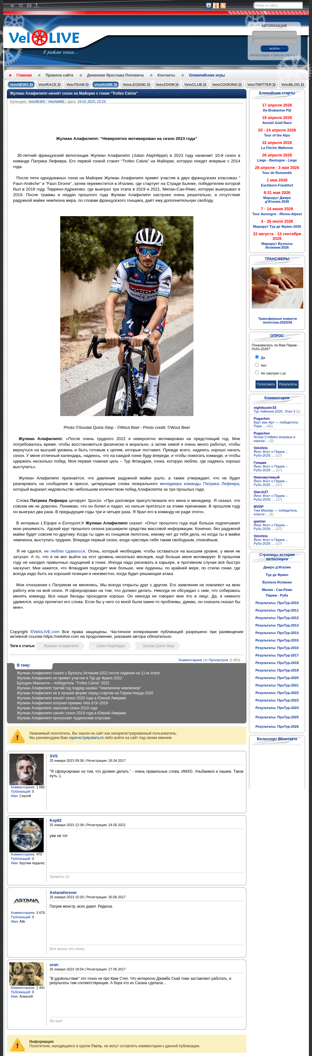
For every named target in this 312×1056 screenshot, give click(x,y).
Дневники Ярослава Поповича (115, 75)
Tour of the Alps (277, 135)
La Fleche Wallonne (277, 148)
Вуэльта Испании (277, 582)
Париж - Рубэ (277, 595)
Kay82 (55, 820)
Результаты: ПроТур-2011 (277, 610)
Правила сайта (59, 75)
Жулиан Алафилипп (61, 646)
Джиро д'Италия (277, 567)
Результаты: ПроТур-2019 (277, 670)
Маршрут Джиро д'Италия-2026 (277, 199)
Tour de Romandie (277, 173)
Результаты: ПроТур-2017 (277, 655)
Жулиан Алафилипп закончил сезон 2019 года (57, 708)
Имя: (14, 796)
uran (54, 964)
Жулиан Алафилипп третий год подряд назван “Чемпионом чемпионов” (79, 688)
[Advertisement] (156, 121)
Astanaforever (63, 892)
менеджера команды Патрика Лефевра (199, 483)
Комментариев (190, 660)
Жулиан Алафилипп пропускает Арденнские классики (63, 718)
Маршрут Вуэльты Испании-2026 (277, 245)
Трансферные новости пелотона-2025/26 (277, 320)
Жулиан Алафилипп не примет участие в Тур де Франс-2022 (69, 678)
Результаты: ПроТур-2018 (277, 663)
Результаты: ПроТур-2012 (277, 618)
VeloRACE (47, 84)
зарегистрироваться (86, 738)
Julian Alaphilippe (110, 646)
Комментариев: (23, 787)
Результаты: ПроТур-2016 (277, 648)
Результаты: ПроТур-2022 (277, 693)
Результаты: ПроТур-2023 (277, 700)
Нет (263, 365)
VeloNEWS (19, 84)
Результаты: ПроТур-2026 (277, 726)
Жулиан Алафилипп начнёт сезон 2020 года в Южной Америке (71, 698)
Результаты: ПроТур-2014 (277, 633)
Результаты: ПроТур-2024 (277, 708)
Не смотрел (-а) (273, 373)
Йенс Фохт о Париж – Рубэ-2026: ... (270, 453)
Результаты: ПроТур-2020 (277, 678)
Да (262, 357)
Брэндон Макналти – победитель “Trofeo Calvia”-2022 (63, 683)
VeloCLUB (193, 84)
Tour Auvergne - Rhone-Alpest (277, 214)
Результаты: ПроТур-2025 (277, 717)
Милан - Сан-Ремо (277, 590)
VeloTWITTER (259, 84)
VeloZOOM (165, 84)
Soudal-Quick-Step (158, 646)
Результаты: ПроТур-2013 (277, 625)
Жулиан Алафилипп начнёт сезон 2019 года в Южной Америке (71, 713)
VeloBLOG (290, 84)
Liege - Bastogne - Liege (277, 160)
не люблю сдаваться (64, 551)
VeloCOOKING (224, 84)
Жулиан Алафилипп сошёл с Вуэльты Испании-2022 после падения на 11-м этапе (88, 673)
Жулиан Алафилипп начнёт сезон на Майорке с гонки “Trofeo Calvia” (74, 93)
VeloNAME (103, 84)
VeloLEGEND (134, 84)
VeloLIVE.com (46, 631)
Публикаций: (21, 791)
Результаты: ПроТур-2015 (277, 640)
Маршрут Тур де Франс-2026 (277, 226)
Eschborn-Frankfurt (277, 185)
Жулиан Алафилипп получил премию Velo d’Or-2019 (62, 703)
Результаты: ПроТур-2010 (277, 603)
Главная (24, 75)
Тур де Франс (277, 575)
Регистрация (260, 55)
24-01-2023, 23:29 (92, 101)
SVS (54, 756)
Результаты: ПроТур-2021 (277, 685)
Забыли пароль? (285, 55)
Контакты (166, 75)
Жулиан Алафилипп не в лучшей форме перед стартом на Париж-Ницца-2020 (85, 693)
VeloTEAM (75, 84)
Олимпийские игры (207, 75)
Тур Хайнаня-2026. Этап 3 (277, 411)
